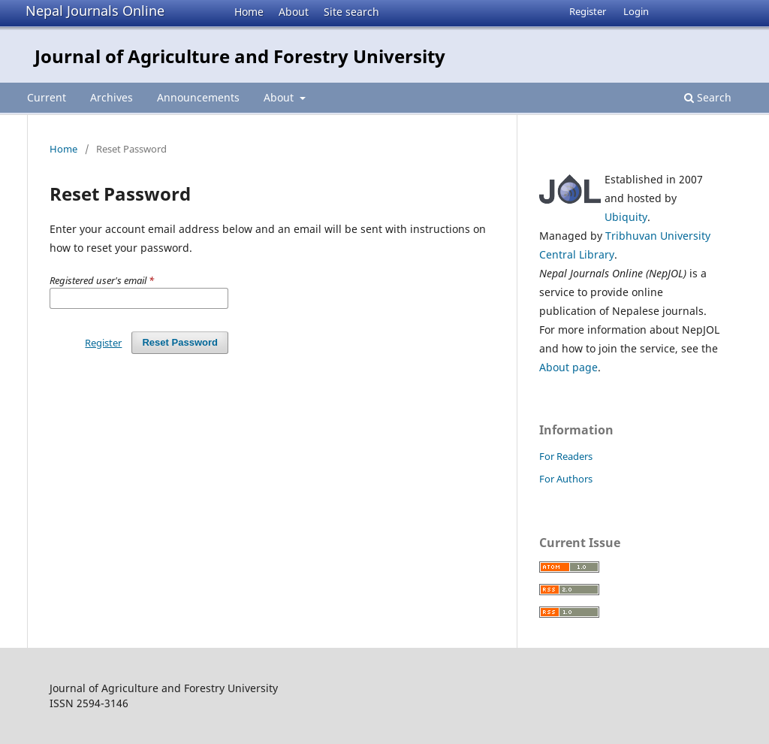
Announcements (198, 97)
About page (568, 367)
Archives (111, 97)
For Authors (566, 478)
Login (636, 11)
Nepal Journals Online (95, 11)
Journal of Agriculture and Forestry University (240, 56)
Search (707, 97)
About (294, 12)
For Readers (566, 456)
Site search (351, 12)
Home (249, 12)
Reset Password (180, 342)
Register (587, 11)
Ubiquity (626, 217)
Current (46, 97)
